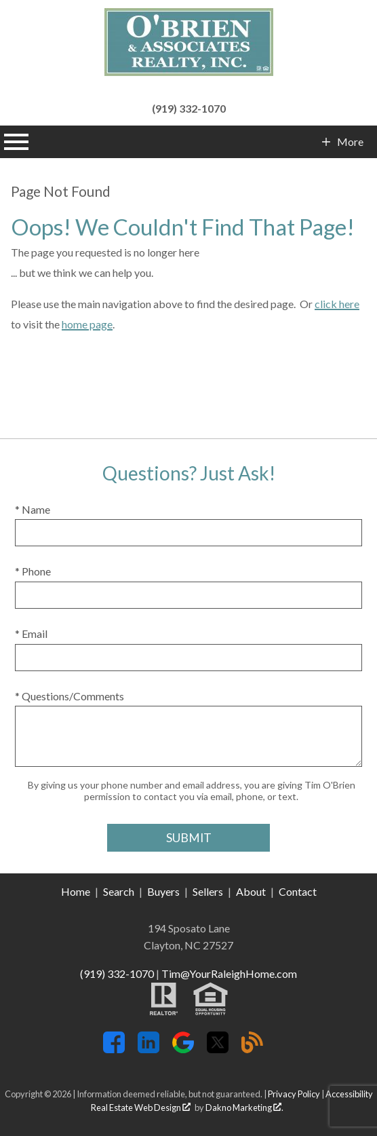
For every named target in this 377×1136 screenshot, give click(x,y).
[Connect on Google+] (183, 1048)
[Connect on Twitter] (218, 1048)
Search (118, 891)
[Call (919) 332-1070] (188, 106)
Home (75, 891)
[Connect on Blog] (252, 1048)
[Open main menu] (16, 142)
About (251, 891)
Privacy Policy (294, 1093)
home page (87, 324)
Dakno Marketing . (244, 1107)
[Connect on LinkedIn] (148, 1048)
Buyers (163, 891)
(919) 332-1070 (117, 973)
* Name (32, 509)
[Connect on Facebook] (114, 1048)
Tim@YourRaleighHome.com (229, 973)
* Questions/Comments (69, 695)
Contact (298, 891)
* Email (31, 633)
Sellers (208, 891)
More (349, 142)
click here (337, 303)
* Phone (33, 571)
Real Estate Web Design (141, 1107)
